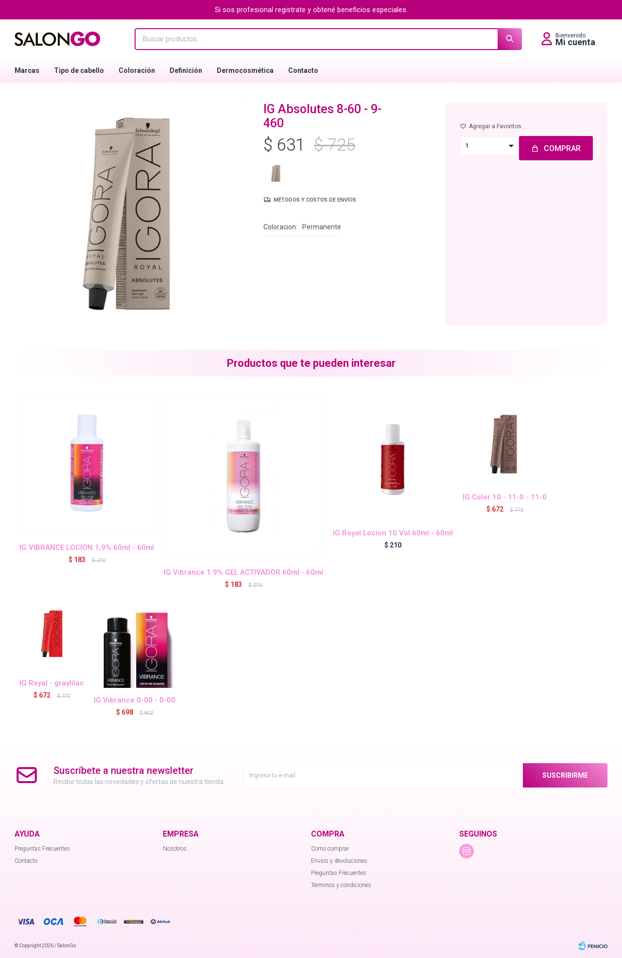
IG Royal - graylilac (51, 683)
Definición (186, 70)
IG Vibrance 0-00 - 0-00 (134, 700)
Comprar (562, 148)
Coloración (137, 70)
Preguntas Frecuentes (42, 848)
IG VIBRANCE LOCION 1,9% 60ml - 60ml (86, 547)
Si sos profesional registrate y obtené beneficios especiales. (311, 9)
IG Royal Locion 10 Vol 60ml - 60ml (393, 533)
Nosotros (175, 848)
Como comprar (330, 848)
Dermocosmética (245, 70)
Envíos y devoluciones (339, 860)
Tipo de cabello (79, 70)
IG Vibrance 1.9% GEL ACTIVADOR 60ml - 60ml (243, 572)
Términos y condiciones (341, 885)
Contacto (303, 70)
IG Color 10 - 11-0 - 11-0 (505, 497)
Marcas (27, 70)
